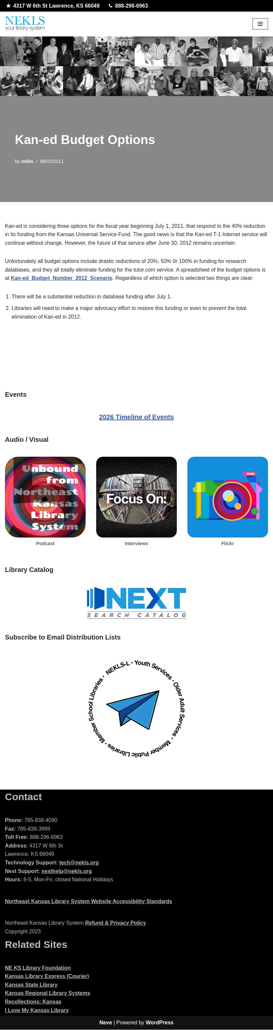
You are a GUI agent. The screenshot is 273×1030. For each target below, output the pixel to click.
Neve (105, 1023)
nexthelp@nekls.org (66, 871)
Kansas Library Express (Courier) (47, 976)
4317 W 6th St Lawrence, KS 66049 (53, 6)
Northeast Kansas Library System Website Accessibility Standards (88, 901)
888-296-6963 (128, 6)
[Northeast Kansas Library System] (25, 24)
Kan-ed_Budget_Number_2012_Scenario (62, 278)
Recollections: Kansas (33, 1002)
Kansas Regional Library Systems (47, 994)
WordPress (160, 1023)
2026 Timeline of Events (136, 417)
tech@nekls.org (79, 863)
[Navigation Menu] (260, 23)
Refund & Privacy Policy (115, 923)
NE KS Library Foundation (38, 968)
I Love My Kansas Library (37, 1010)
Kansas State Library (31, 985)
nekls (27, 161)
